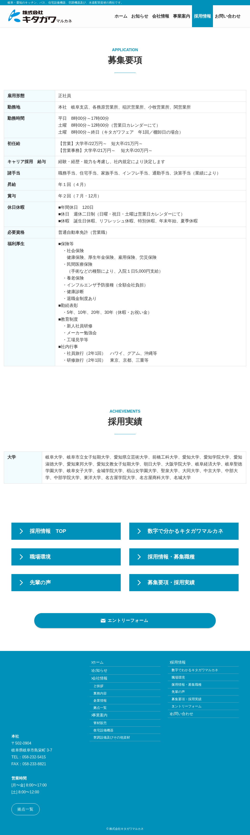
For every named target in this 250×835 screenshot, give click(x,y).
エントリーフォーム (192, 726)
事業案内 (103, 738)
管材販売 (104, 749)
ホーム (101, 664)
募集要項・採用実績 (192, 715)
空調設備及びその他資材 (116, 770)
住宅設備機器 (108, 759)
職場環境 (183, 685)
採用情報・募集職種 (192, 695)
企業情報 (104, 718)
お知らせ (103, 675)
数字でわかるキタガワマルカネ (200, 675)
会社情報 (103, 687)
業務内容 (104, 708)
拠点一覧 (104, 728)
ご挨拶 (103, 697)
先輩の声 (183, 705)
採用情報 (181, 664)
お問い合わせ (185, 736)
